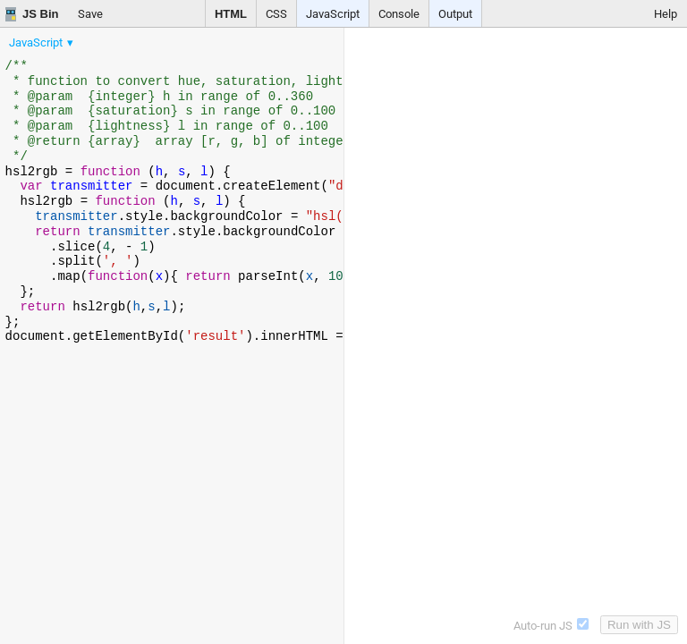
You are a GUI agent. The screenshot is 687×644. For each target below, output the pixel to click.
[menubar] (143, 38)
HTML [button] (231, 14)
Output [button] (455, 14)
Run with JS (639, 624)
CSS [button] (276, 14)
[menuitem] (42, 42)
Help (665, 14)
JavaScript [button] (333, 14)
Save (90, 14)
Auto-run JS (551, 625)
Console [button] (399, 14)
